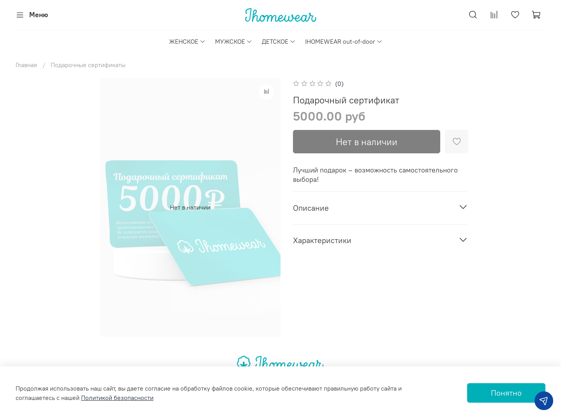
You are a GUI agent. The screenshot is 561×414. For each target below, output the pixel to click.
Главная (26, 65)
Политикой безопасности (117, 398)
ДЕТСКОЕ (279, 41)
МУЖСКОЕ (233, 41)
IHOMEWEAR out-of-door (344, 41)
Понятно (506, 393)
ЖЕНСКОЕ (187, 41)
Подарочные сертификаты (88, 65)
